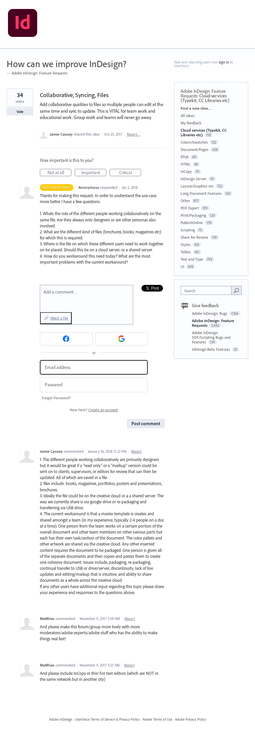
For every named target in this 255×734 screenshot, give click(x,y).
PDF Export (190, 207)
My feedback (191, 122)
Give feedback (205, 305)
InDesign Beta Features (211, 349)
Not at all (59, 173)
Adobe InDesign (60, 719)
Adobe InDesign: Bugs (210, 313)
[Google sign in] (121, 338)
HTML (186, 164)
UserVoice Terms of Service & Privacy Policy (107, 719)
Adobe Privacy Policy (190, 719)
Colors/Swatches (194, 142)
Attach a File (59, 318)
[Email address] (94, 367)
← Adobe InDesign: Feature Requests (37, 72)
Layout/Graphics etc (197, 186)
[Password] (94, 384)
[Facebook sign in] (66, 338)
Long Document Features (201, 193)
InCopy (186, 171)
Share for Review (194, 237)
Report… (133, 134)
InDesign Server (194, 178)
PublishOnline (192, 222)
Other (185, 200)
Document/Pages (195, 149)
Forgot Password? (56, 397)
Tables (186, 251)
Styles (186, 244)
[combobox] (207, 290)
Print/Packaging (193, 215)
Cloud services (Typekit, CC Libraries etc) (205, 98)
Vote (20, 111)
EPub (185, 156)
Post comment (145, 424)
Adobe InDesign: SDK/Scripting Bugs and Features (211, 337)
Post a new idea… (196, 108)
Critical (130, 173)
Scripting (188, 229)
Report (136, 451)
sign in (224, 62)
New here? (94, 409)
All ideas (188, 115)
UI (182, 266)
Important (94, 173)
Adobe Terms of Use (157, 719)
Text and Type (192, 259)
